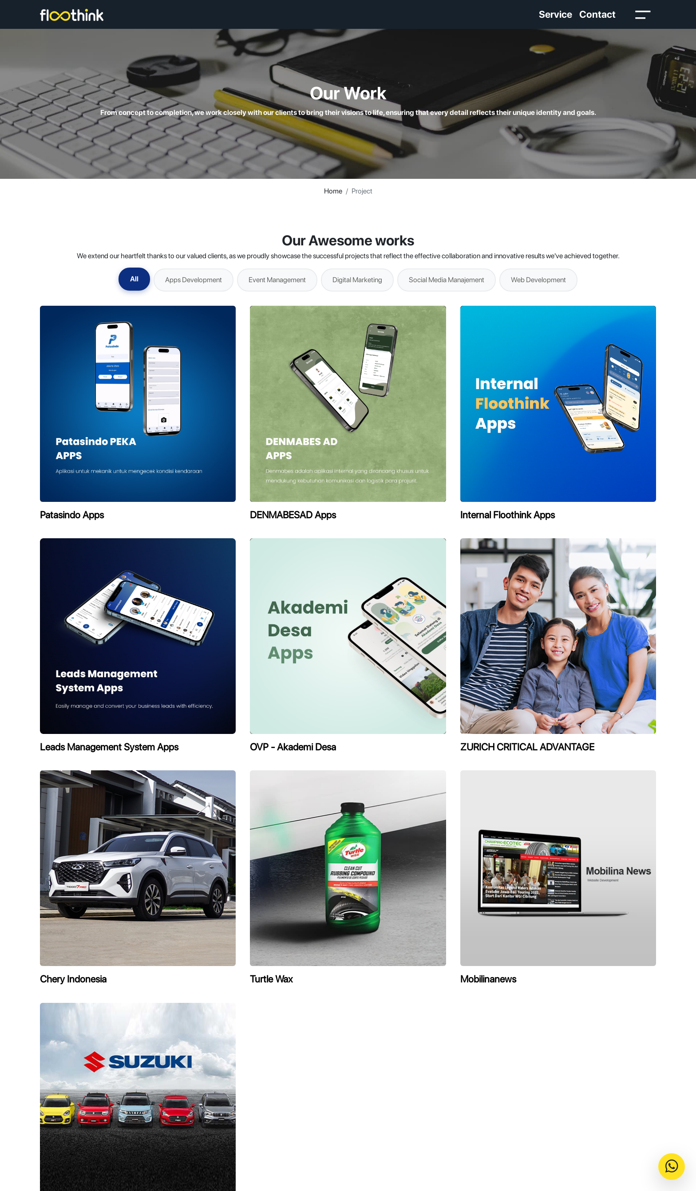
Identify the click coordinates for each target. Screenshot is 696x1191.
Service (555, 14)
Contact (597, 14)
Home (333, 191)
